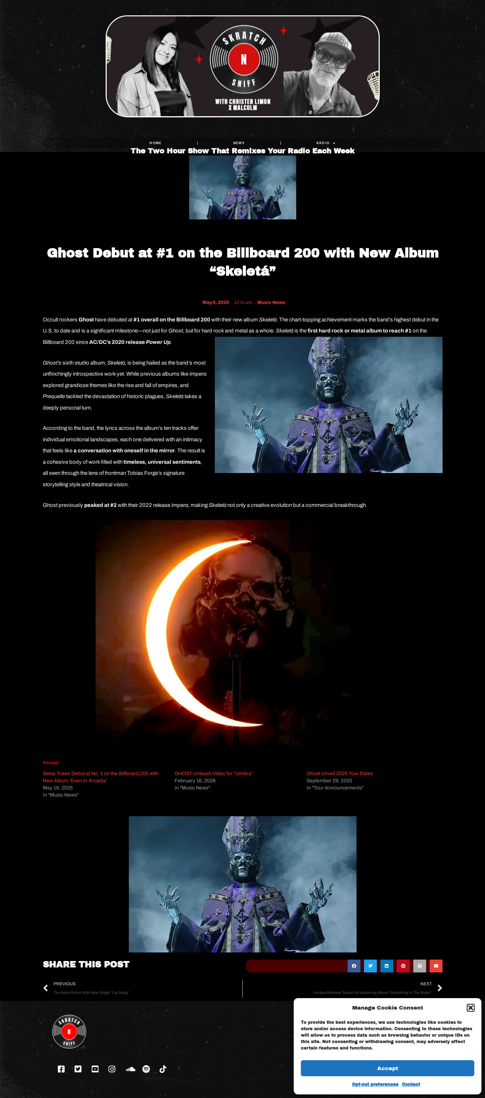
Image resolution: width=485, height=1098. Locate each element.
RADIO (325, 143)
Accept (387, 1068)
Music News (271, 302)
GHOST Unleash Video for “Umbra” (214, 773)
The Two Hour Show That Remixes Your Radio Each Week (242, 122)
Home (155, 143)
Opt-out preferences (375, 1084)
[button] (470, 1007)
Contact (411, 1084)
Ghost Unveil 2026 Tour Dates (340, 773)
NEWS (238, 143)
